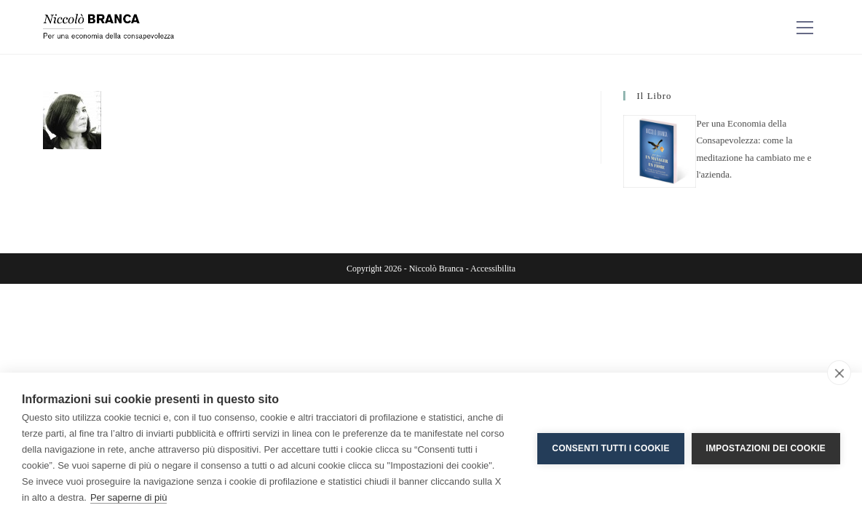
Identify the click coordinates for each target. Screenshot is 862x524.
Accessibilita (492, 268)
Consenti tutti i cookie (610, 448)
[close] (839, 372)
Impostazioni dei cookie (766, 448)
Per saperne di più (128, 497)
